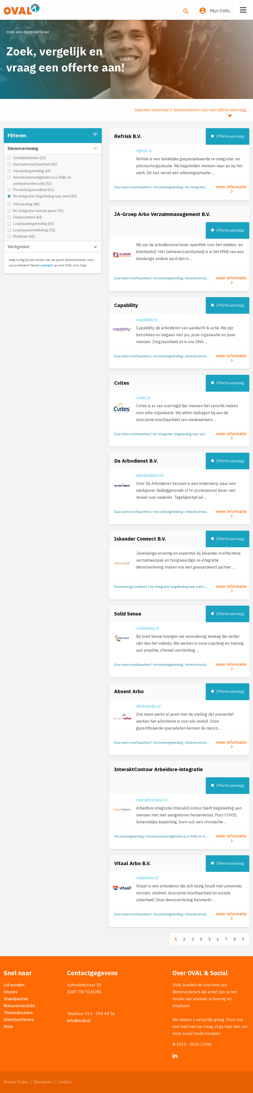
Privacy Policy (16, 1081)
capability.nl (146, 319)
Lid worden (14, 984)
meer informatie (232, 189)
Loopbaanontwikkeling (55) (34, 230)
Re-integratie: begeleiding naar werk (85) (45, 196)
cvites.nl (143, 397)
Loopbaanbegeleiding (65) (33, 223)
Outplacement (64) (27, 217)
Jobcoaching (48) (26, 204)
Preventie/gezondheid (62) (33, 190)
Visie (8, 1026)
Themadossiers (18, 1012)
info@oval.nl (78, 1020)
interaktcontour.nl (151, 799)
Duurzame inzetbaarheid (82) (35, 164)
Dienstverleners (19, 1019)
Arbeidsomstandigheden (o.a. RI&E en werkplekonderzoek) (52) (42, 180)
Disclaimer (42, 1081)
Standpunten (16, 998)
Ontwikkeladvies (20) (29, 158)
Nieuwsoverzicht (19, 1005)
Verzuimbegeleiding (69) (32, 171)
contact (46, 265)
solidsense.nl (147, 628)
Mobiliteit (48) (24, 236)
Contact (64, 1081)
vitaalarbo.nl (147, 877)
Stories (11, 991)
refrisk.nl (143, 150)
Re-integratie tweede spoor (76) (38, 211)
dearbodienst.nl (149, 475)
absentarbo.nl (148, 706)
